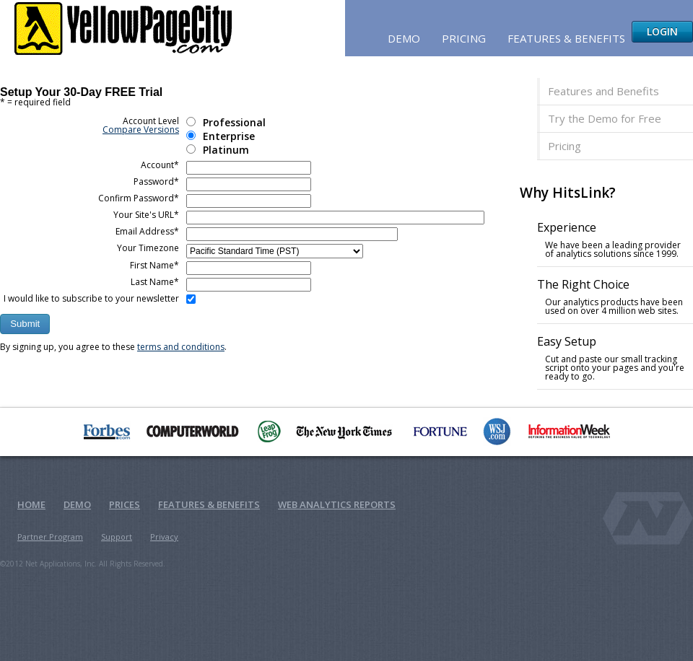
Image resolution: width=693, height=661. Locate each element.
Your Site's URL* (146, 215)
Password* (156, 181)
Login (662, 31)
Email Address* (147, 231)
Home (31, 504)
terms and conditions (181, 347)
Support (116, 536)
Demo (404, 38)
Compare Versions (141, 129)
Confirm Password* (138, 198)
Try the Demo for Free (604, 118)
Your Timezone (148, 248)
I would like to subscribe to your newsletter (91, 298)
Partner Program (50, 536)
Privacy (164, 536)
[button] (25, 324)
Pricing (464, 38)
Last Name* (155, 282)
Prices (124, 504)
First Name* (154, 265)
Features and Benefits (603, 91)
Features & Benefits (566, 38)
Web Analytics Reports (337, 504)
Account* (160, 165)
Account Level (141, 125)
